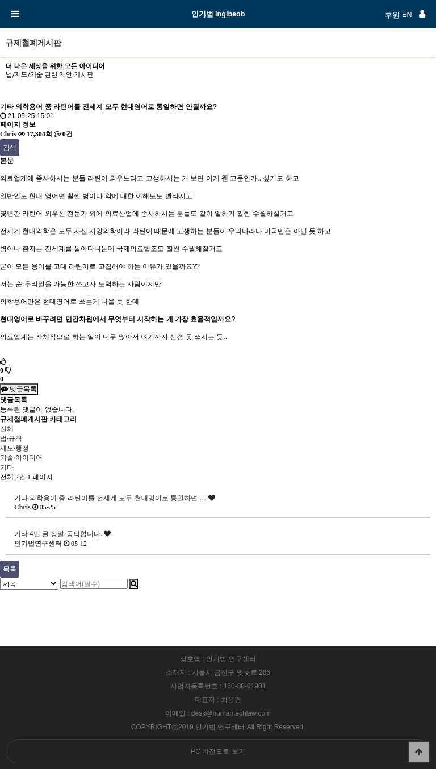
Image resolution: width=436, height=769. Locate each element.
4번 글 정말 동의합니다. (70, 534)
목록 (9, 569)
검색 (9, 148)
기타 (7, 467)
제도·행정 (14, 448)
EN (407, 15)
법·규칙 (11, 438)
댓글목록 (19, 389)
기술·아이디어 (21, 458)
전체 (7, 429)
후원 (392, 15)
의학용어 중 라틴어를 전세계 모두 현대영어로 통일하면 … (122, 498)
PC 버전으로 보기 (218, 751)
